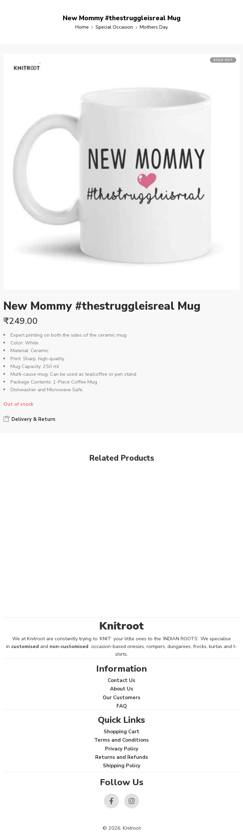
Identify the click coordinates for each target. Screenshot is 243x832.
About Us (121, 688)
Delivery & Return (29, 419)
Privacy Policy (121, 748)
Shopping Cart (121, 731)
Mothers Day (154, 27)
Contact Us (121, 680)
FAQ (121, 706)
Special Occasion (114, 27)
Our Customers (121, 697)
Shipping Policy (121, 765)
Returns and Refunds (121, 757)
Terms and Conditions (121, 740)
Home (82, 27)
